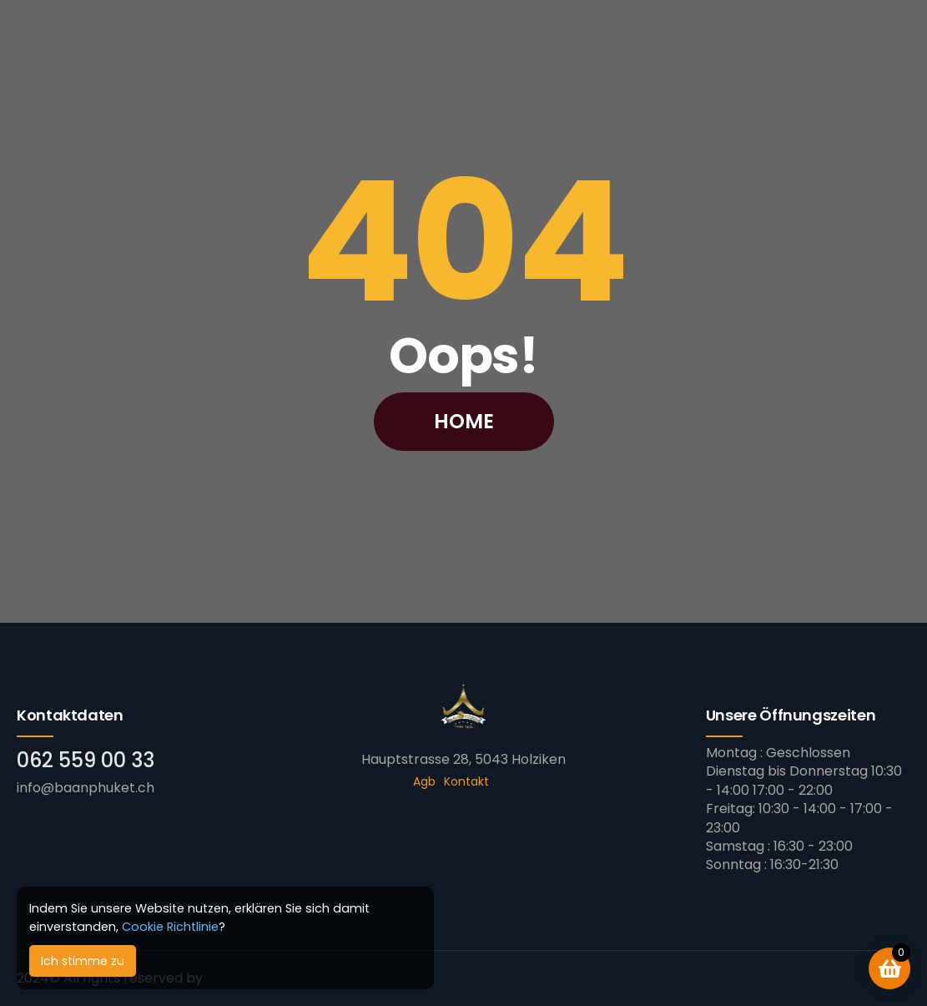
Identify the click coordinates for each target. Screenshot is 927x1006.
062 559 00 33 (85, 760)
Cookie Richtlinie (170, 926)
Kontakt (466, 781)
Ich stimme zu (82, 961)
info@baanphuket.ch (85, 787)
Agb (424, 781)
